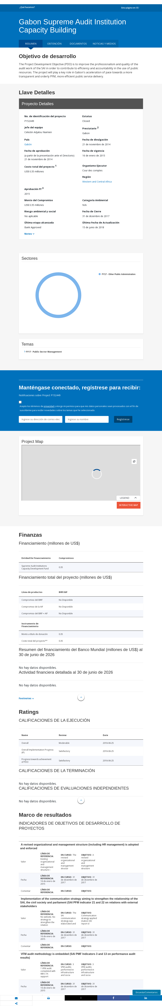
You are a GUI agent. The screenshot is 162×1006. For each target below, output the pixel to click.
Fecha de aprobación (37, 150)
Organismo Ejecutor (94, 165)
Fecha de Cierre (91, 211)
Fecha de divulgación (95, 139)
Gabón (28, 144)
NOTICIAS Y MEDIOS (104, 43)
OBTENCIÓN (54, 43)
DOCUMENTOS (78, 43)
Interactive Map (128, 505)
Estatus (87, 116)
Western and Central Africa (97, 181)
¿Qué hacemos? (27, 7)
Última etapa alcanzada (39, 222)
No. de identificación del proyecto (45, 116)
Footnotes (25, 698)
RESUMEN (30, 43)
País (26, 139)
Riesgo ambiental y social (40, 211)
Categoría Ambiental (95, 200)
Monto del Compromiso (38, 200)
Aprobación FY (34, 188)
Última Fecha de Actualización (100, 222)
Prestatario (90, 128)
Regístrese (123, 419)
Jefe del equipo (33, 127)
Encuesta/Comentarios (146, 992)
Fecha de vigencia (93, 150)
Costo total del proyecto (40, 166)
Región (86, 176)
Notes (28, 233)
